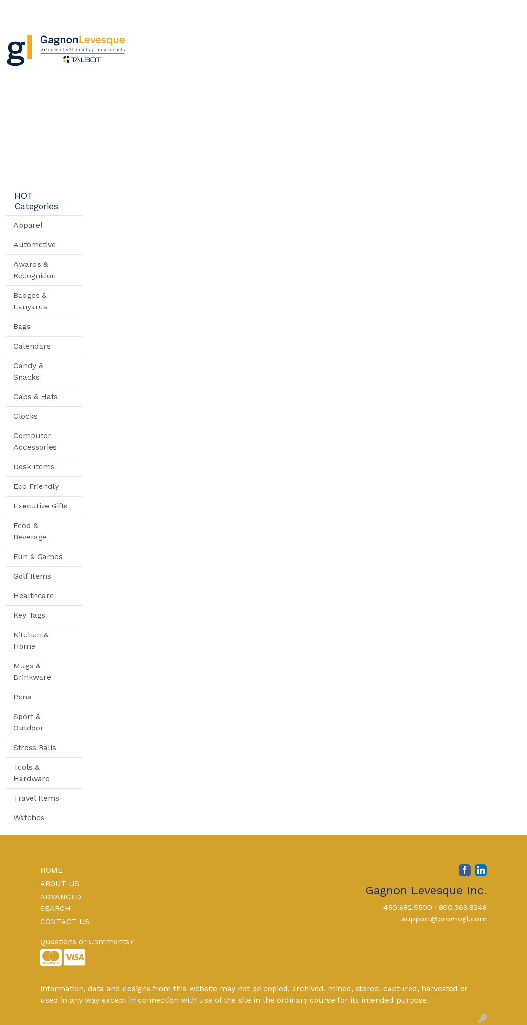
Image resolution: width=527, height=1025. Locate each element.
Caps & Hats (35, 396)
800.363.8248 (463, 907)
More (478, 41)
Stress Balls (34, 747)
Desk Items (33, 466)
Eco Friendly (36, 486)
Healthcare (33, 595)
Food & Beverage (30, 531)
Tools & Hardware (31, 772)
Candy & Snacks (28, 371)
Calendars (32, 345)
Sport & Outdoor (28, 722)
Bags (221, 41)
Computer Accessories (35, 441)
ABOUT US (59, 883)
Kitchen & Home (31, 640)
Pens (22, 696)
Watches (28, 817)
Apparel (178, 41)
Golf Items (32, 576)
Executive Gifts (40, 505)
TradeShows (376, 41)
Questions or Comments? (87, 941)
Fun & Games (38, 556)
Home (20, 10)
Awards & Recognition (34, 270)
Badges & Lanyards (30, 301)
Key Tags (29, 615)
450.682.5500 (407, 907)
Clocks (25, 416)
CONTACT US (65, 921)
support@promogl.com (444, 918)
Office (321, 41)
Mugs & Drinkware (32, 671)
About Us (55, 10)
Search (390, 10)
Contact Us (99, 10)
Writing (435, 41)
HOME (51, 870)
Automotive (34, 244)
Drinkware (269, 41)
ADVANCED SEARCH (60, 902)
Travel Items (36, 798)
